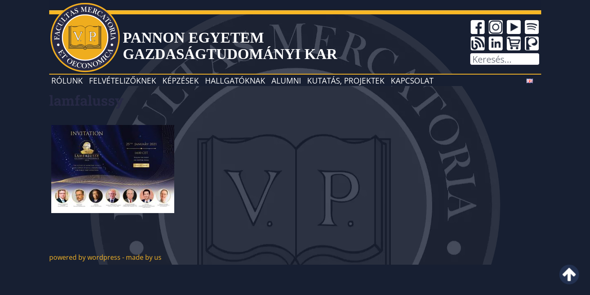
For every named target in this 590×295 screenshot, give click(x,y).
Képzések (180, 80)
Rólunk (67, 80)
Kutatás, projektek (346, 80)
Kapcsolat (412, 80)
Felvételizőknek (122, 80)
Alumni (286, 80)
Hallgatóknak (235, 80)
